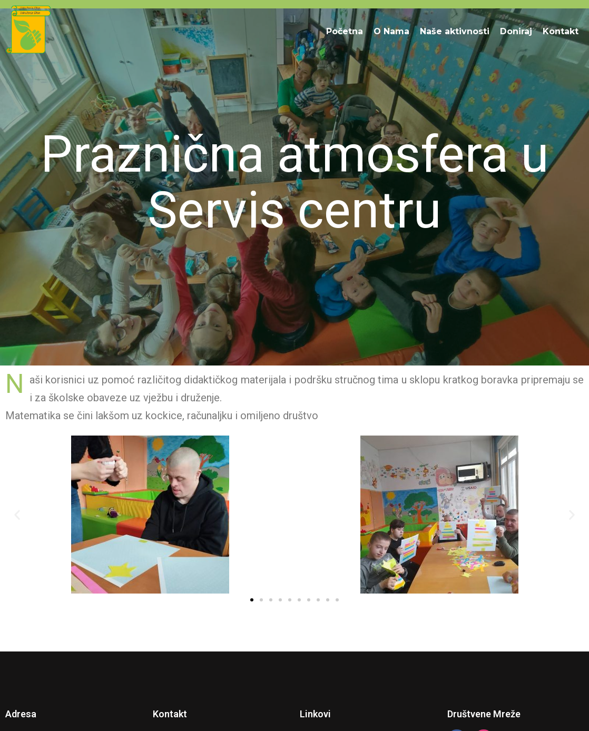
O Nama (391, 31)
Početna (344, 31)
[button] (17, 514)
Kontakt (560, 31)
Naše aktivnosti (454, 31)
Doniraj (516, 31)
